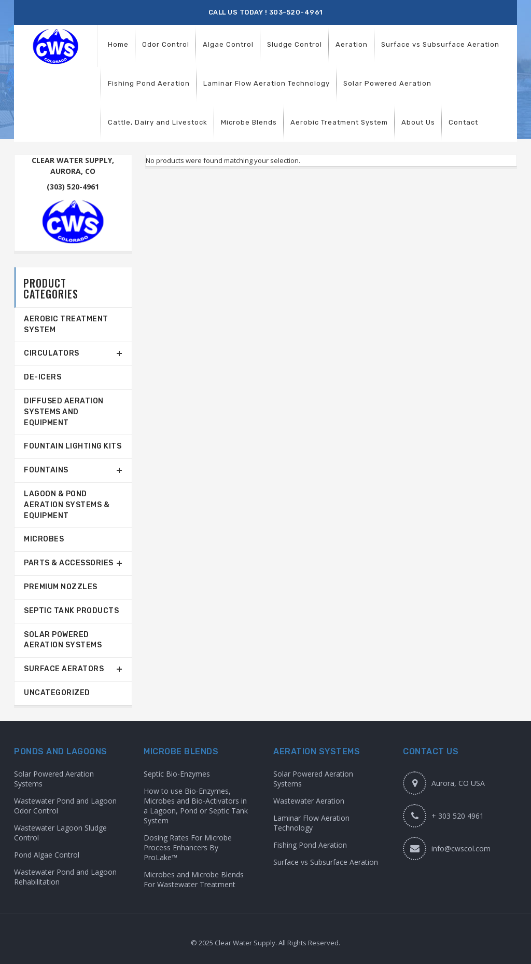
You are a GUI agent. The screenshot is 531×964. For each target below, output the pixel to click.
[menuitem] (118, 44)
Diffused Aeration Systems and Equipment (64, 412)
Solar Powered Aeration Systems (63, 640)
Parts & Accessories (69, 563)
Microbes (44, 539)
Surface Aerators (64, 668)
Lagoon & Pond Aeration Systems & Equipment (66, 505)
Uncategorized (57, 692)
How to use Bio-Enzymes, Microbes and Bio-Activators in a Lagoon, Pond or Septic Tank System (196, 805)
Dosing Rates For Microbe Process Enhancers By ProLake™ (188, 847)
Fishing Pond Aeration (310, 845)
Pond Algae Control (46, 855)
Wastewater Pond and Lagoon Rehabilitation (65, 877)
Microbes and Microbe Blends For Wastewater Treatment (194, 879)
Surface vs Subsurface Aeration (325, 862)
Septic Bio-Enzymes (177, 774)
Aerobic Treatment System (66, 324)
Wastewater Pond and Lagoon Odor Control (65, 806)
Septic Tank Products (71, 610)
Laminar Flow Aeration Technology (311, 823)
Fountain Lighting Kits (72, 446)
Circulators (51, 353)
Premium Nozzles (60, 586)
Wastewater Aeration (308, 801)
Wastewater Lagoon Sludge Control (60, 833)
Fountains (46, 470)
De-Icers (42, 377)
